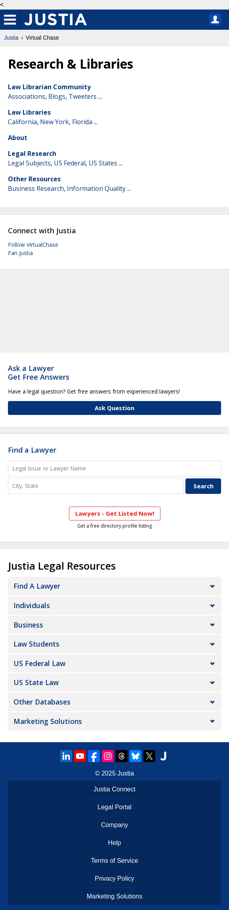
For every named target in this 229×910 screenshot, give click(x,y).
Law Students (36, 644)
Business (28, 625)
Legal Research (32, 153)
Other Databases (42, 701)
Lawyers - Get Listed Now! (114, 513)
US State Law (36, 682)
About (17, 137)
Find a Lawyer (32, 450)
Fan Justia (20, 253)
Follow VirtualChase (33, 244)
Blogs (56, 96)
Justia (11, 38)
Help (114, 842)
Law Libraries (29, 112)
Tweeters (83, 96)
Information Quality (96, 188)
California (22, 121)
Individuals (31, 605)
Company (114, 825)
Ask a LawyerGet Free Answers (38, 372)
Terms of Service (114, 860)
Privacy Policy (114, 878)
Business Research (36, 188)
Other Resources (34, 179)
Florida (82, 121)
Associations (26, 96)
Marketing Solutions (47, 721)
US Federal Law (39, 663)
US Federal (70, 163)
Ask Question (114, 408)
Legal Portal (114, 807)
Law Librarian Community (49, 87)
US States (103, 163)
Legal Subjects (29, 163)
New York (54, 121)
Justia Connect (114, 789)
